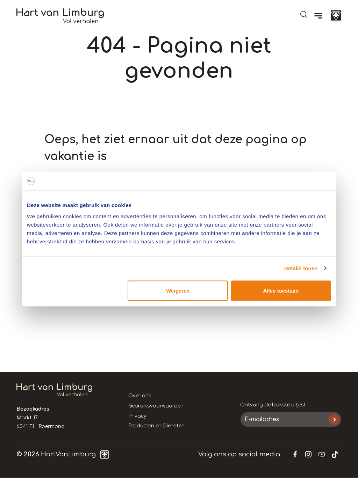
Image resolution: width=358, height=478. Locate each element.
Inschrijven (334, 419)
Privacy (137, 416)
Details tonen (300, 268)
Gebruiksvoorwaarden (156, 406)
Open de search (303, 14)
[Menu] (318, 16)
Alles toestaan (281, 290)
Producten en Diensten (156, 425)
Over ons (139, 395)
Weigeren (177, 290)
